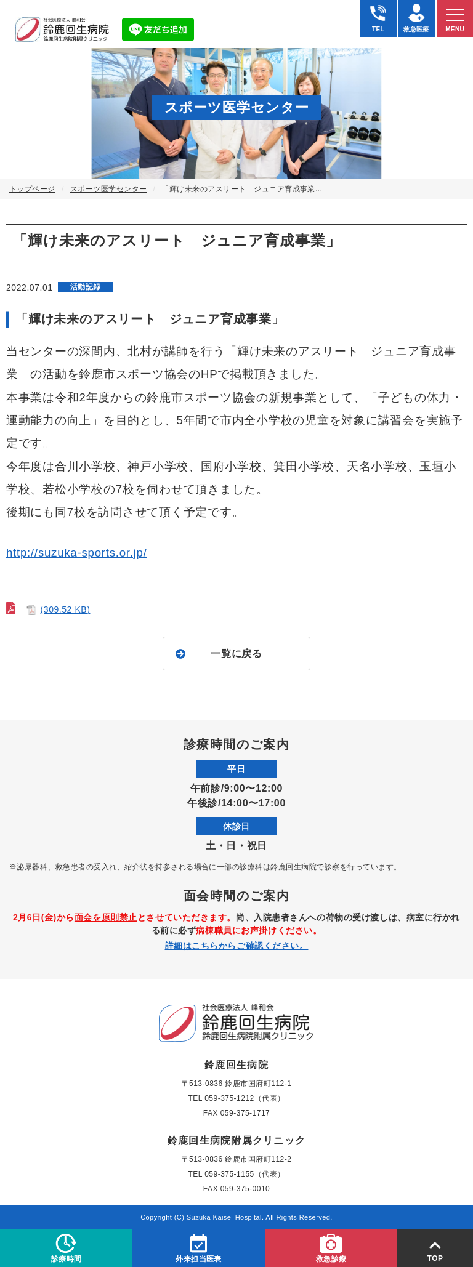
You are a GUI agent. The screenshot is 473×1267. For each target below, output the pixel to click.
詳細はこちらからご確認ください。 (237, 946)
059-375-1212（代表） (244, 1098)
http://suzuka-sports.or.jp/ (76, 552)
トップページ (32, 189)
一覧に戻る (236, 653)
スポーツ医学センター (108, 189)
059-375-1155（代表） (244, 1174)
